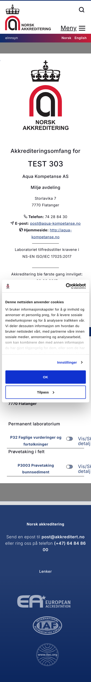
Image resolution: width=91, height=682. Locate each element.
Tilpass (45, 392)
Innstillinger (67, 362)
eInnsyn (11, 38)
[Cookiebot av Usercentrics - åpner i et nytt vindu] (66, 286)
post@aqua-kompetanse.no (55, 223)
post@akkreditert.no (63, 537)
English (80, 38)
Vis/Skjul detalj (74, 441)
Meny (69, 28)
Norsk (66, 38)
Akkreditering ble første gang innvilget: (47, 274)
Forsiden (28, 17)
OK (45, 377)
